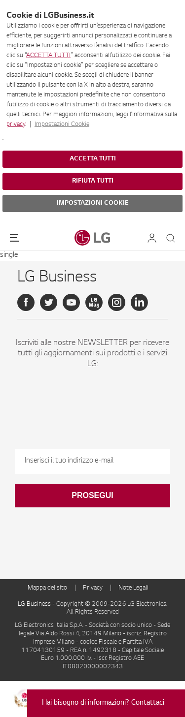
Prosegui (92, 495)
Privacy (93, 588)
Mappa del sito (47, 588)
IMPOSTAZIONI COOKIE (93, 203)
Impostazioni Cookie (62, 124)
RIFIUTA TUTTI (92, 181)
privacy (15, 124)
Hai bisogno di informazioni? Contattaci (103, 703)
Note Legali (133, 588)
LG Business (35, 604)
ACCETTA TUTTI (48, 55)
